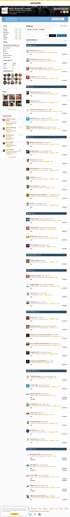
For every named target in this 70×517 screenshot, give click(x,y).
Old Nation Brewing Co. (44, 205)
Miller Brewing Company (44, 487)
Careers (51, 508)
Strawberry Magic (36, 276)
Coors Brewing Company (43, 476)
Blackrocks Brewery (43, 93)
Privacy (66, 508)
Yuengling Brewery (43, 52)
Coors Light (34, 475)
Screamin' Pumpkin (36, 68)
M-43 (32, 203)
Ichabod (32, 77)
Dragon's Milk (34, 352)
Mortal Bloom (34, 168)
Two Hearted (34, 186)
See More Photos (12, 109)
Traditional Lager (35, 376)
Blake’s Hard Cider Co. (44, 303)
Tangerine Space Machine (38, 195)
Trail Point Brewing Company (45, 405)
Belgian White (34, 219)
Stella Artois (34, 413)
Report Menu (63, 26)
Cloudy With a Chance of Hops (13, 151)
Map (25, 12)
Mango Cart (8, 129)
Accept (14, 514)
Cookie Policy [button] (14, 510)
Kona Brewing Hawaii (43, 120)
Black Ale (33, 101)
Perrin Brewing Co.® (43, 102)
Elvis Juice (33, 160)
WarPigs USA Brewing (44, 152)
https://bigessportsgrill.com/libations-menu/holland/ (67, 12)
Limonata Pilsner (35, 421)
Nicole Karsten (10, 135)
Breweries (33, 508)
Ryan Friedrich (9, 142)
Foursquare (64, 12)
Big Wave (33, 118)
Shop (39, 508)
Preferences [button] (8, 511)
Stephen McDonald (11, 127)
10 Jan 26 (20, 118)
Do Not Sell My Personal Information (39, 511)
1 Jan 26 (20, 142)
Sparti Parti (8, 136)
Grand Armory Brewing (44, 144)
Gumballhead (34, 227)
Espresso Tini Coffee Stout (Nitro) (41, 335)
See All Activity (12, 157)
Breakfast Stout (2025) (11, 122)
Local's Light (34, 385)
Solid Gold (33, 439)
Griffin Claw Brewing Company (44, 69)
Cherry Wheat (34, 245)
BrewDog (41, 161)
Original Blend (34, 284)
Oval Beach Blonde (36, 127)
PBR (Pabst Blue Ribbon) (38, 496)
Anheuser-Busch (42, 456)
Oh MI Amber (34, 404)
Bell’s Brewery (42, 61)
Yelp (61, 12)
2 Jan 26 (20, 134)
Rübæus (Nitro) (35, 260)
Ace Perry (33, 293)
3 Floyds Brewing (42, 229)
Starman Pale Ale (35, 92)
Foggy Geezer (9, 144)
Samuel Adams (42, 246)
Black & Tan (34, 50)
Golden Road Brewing (43, 238)
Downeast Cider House (44, 286)
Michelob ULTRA (35, 454)
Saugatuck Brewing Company (44, 128)
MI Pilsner (33, 430)
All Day (32, 177)
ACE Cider (41, 295)
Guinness (41, 362)
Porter (32, 317)
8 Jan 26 (20, 127)
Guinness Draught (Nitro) (38, 361)
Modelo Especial (35, 394)
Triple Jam (33, 302)
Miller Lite (33, 485)
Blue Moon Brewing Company (44, 220)
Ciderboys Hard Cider (43, 277)
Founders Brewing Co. (44, 170)
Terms (61, 508)
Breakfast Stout (35, 326)
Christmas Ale (34, 59)
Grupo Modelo (42, 395)
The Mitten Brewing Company (45, 111)
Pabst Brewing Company (44, 497)
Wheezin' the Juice (36, 142)
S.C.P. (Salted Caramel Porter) (39, 343)
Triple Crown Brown (36, 109)
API (56, 508)
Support (45, 508)
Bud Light (33, 465)
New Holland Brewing (43, 78)
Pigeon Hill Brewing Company (44, 345)
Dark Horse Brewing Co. (42, 423)
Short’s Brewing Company (44, 386)
